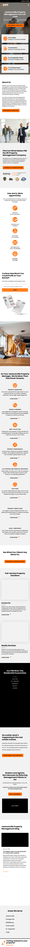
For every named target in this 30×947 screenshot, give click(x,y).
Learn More (14, 398)
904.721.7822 (26, 1)
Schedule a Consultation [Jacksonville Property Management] (15, 561)
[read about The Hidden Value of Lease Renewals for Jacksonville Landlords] (14, 840)
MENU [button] (28, 5)
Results (15, 686)
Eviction (15, 679)
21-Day (15, 677)
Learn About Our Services (12, 755)
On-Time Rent (15, 681)
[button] (15, 38)
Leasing (15, 688)
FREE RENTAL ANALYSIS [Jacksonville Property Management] (15, 25)
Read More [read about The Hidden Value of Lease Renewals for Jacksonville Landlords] (5, 871)
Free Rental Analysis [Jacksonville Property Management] (10, 110)
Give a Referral (15, 794)
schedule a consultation (13, 167)
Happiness (15, 683)
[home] (5, 5)
